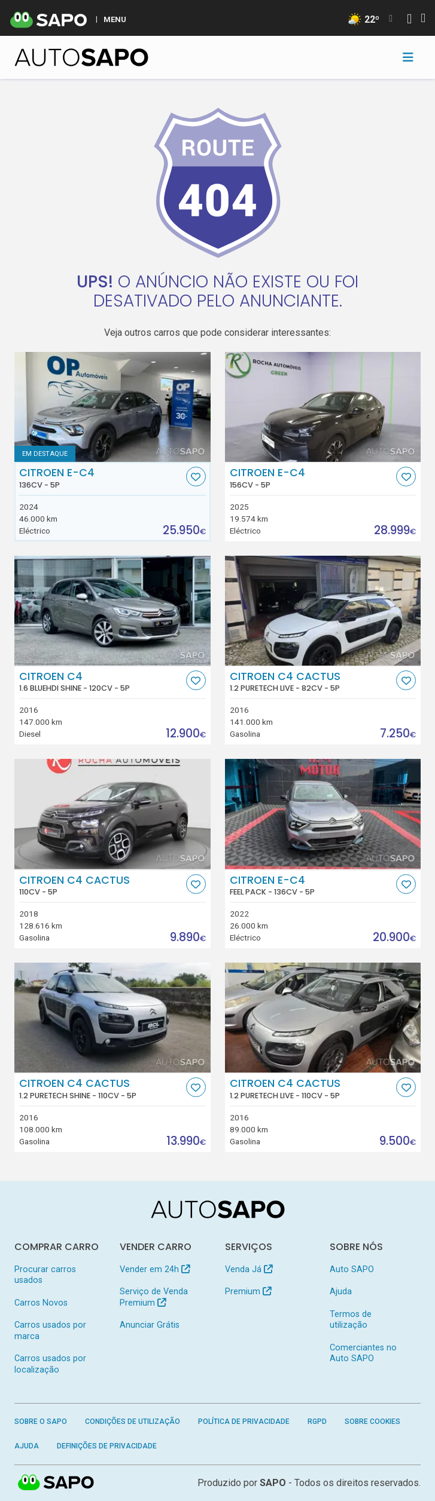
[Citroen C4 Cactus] (112, 814)
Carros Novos (41, 1303)
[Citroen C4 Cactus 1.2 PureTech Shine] (112, 1018)
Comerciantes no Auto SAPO (363, 1353)
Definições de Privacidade (107, 1446)
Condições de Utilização (132, 1421)
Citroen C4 (101, 681)
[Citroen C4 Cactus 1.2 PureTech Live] (323, 611)
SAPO (273, 1482)
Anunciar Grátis (150, 1325)
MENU (115, 19)
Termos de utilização (351, 1319)
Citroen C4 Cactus (312, 681)
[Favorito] (196, 476)
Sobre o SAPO (40, 1421)
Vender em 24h (155, 1269)
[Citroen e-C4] (112, 407)
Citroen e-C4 (101, 478)
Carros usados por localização (50, 1363)
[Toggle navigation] (408, 57)
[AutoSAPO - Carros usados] (81, 57)
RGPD (317, 1421)
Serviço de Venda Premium (154, 1296)
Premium (248, 1291)
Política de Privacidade (244, 1421)
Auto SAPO (352, 1269)
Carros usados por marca (50, 1330)
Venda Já (248, 1269)
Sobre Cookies (372, 1421)
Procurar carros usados (45, 1274)
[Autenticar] (409, 20)
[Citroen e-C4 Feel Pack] (323, 814)
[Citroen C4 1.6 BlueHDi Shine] (112, 611)
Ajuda (341, 1291)
